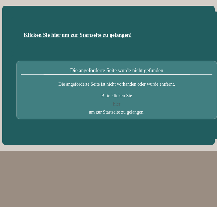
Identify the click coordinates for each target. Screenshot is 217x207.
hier (116, 103)
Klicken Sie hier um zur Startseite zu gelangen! (78, 35)
